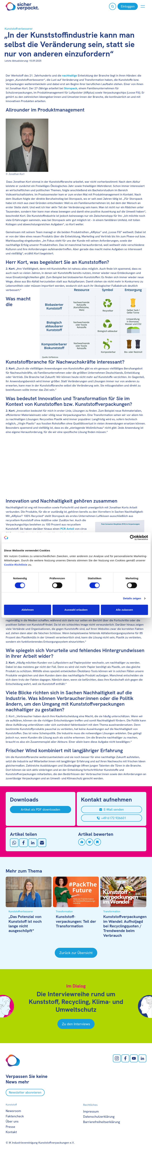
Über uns (12, 1121)
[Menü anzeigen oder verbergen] (142, 6)
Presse (10, 1127)
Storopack (70, 88)
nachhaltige (69, 75)
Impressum (91, 1111)
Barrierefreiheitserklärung (101, 1122)
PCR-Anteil (67, 529)
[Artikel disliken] (89, 842)
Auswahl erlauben (76, 609)
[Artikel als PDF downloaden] (40, 809)
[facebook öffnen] (125, 1058)
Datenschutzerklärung (99, 1116)
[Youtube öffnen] (134, 1058)
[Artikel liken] (81, 842)
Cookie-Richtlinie (15, 564)
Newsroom (13, 1111)
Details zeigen (132, 598)
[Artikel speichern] (97, 842)
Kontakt (11, 1132)
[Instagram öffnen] (117, 1058)
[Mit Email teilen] (42, 842)
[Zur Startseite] (22, 6)
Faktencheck (15, 1116)
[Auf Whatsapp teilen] (14, 842)
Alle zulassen (124, 609)
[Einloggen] (128, 6)
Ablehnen (28, 609)
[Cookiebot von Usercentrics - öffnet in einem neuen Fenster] (132, 537)
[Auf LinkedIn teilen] (32, 842)
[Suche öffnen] (112, 6)
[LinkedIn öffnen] (142, 1058)
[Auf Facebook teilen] (23, 842)
